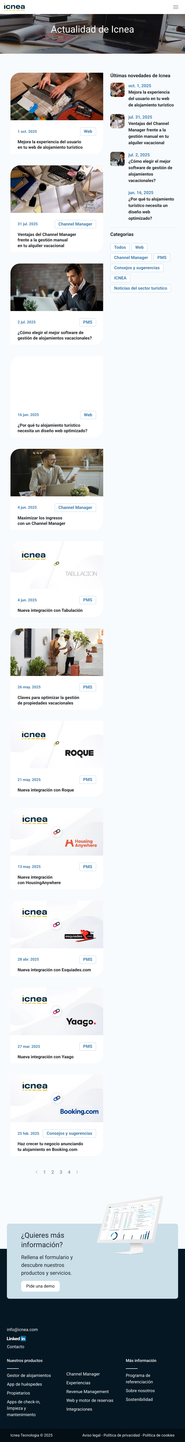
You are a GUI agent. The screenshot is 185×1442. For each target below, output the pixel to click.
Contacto (15, 1346)
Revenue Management (87, 1391)
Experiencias (78, 1382)
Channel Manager (83, 1374)
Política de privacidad (121, 1435)
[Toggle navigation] (175, 7)
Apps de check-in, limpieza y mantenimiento (23, 1408)
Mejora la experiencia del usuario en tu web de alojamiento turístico (151, 99)
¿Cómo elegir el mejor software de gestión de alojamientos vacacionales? (150, 171)
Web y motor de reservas (89, 1400)
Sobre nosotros (140, 1390)
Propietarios (18, 1393)
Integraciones (79, 1409)
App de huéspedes (24, 1384)
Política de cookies (159, 1435)
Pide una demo (40, 1286)
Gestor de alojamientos (29, 1375)
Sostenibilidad (139, 1399)
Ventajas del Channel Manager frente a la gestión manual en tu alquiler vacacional (148, 133)
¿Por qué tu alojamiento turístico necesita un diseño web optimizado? (151, 209)
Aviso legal (91, 1435)
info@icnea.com (22, 1329)
